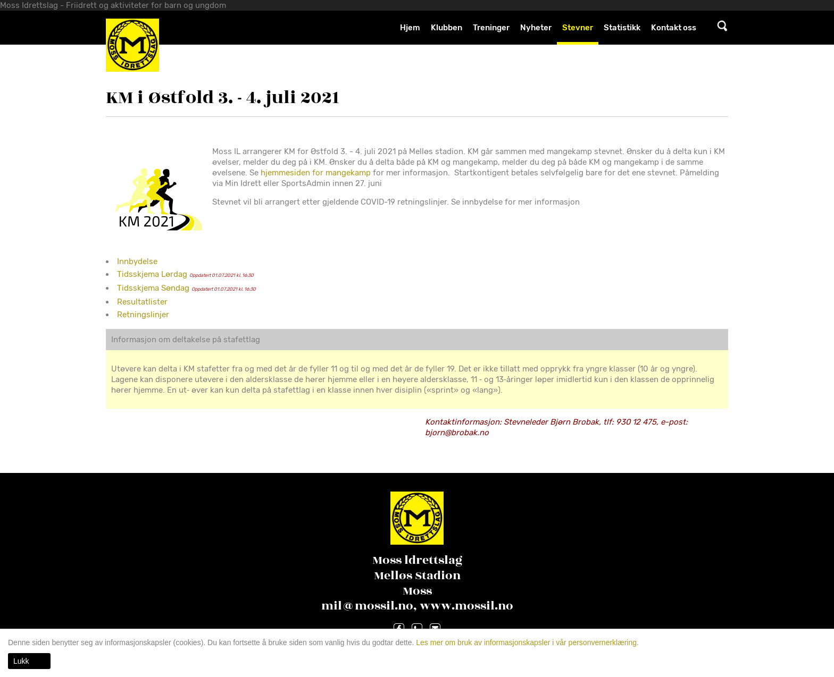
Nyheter (536, 27)
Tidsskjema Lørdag (152, 274)
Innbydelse (137, 261)
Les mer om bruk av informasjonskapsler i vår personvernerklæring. (526, 642)
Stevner (577, 27)
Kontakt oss (673, 27)
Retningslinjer (143, 314)
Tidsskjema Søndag (153, 288)
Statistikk (622, 27)
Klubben (446, 27)
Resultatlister (142, 302)
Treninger (491, 27)
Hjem (410, 27)
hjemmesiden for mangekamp (316, 172)
